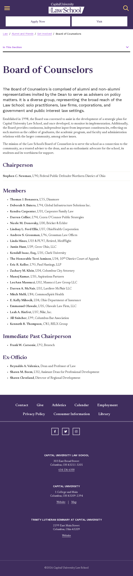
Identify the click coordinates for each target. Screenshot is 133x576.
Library (104, 414)
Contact (21, 405)
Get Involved (46, 33)
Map (74, 502)
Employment (107, 405)
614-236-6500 (66, 470)
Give (40, 405)
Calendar (81, 405)
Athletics (59, 405)
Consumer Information (72, 414)
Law (5, 33)
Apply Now (38, 21)
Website (61, 502)
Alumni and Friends (23, 33)
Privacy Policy (34, 414)
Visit (99, 21)
